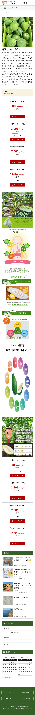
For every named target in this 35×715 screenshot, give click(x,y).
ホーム (8, 706)
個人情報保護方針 (24, 706)
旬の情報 (6, 637)
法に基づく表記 (15, 706)
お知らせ (6, 628)
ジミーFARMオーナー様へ (12, 632)
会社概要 (8, 692)
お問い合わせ (26, 698)
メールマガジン (8, 698)
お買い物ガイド (26, 692)
